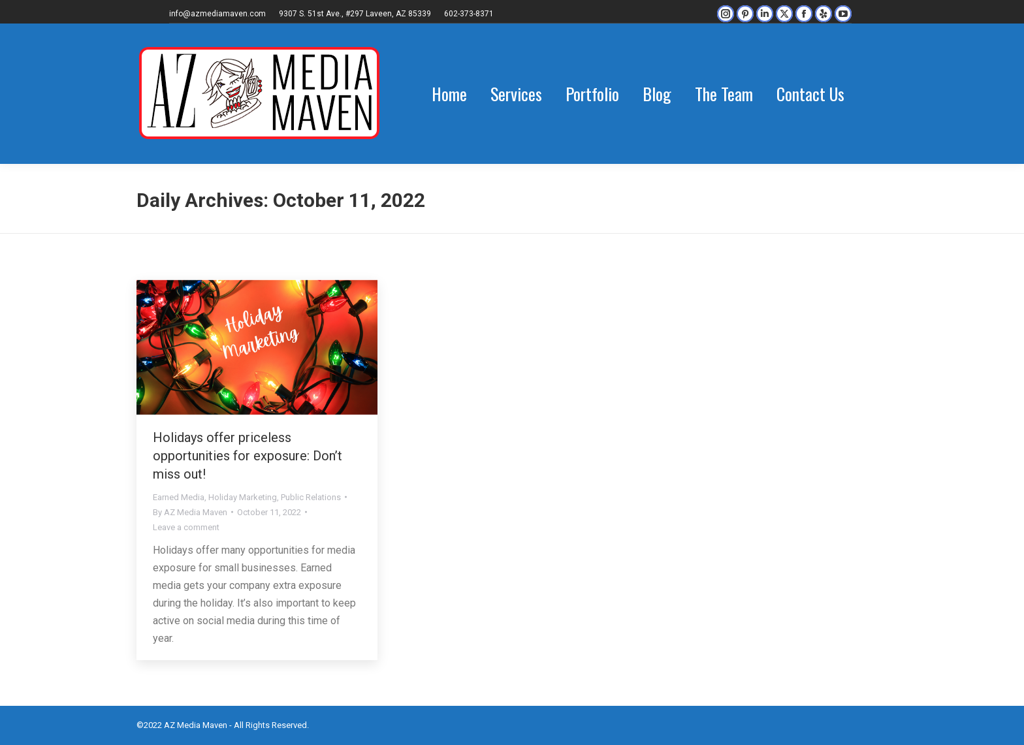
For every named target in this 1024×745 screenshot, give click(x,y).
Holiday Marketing (242, 497)
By (190, 512)
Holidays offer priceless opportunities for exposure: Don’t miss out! (247, 456)
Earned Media (178, 497)
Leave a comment (186, 527)
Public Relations (311, 497)
